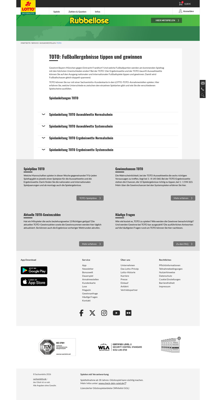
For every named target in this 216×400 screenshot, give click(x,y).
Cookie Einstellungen (169, 279)
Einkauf (124, 282)
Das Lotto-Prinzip (130, 268)
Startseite (25, 43)
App (84, 265)
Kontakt (86, 300)
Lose (84, 286)
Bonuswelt (87, 272)
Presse (124, 279)
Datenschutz (165, 275)
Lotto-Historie (128, 272)
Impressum (164, 286)
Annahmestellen (48, 43)
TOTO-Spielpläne (88, 198)
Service (35, 43)
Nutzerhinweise (167, 272)
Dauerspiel (87, 275)
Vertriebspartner (129, 289)
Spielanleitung (29, 8)
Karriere (125, 275)
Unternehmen (128, 265)
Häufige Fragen (90, 297)
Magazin (86, 289)
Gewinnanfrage (90, 293)
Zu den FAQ (182, 243)
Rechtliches (165, 259)
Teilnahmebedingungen (171, 268)
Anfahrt (125, 286)
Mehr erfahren (181, 198)
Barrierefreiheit (167, 282)
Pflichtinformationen (169, 265)
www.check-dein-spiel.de (111, 383)
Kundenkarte (89, 282)
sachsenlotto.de (40, 379)
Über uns (125, 259)
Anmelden (186, 11)
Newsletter (87, 268)
